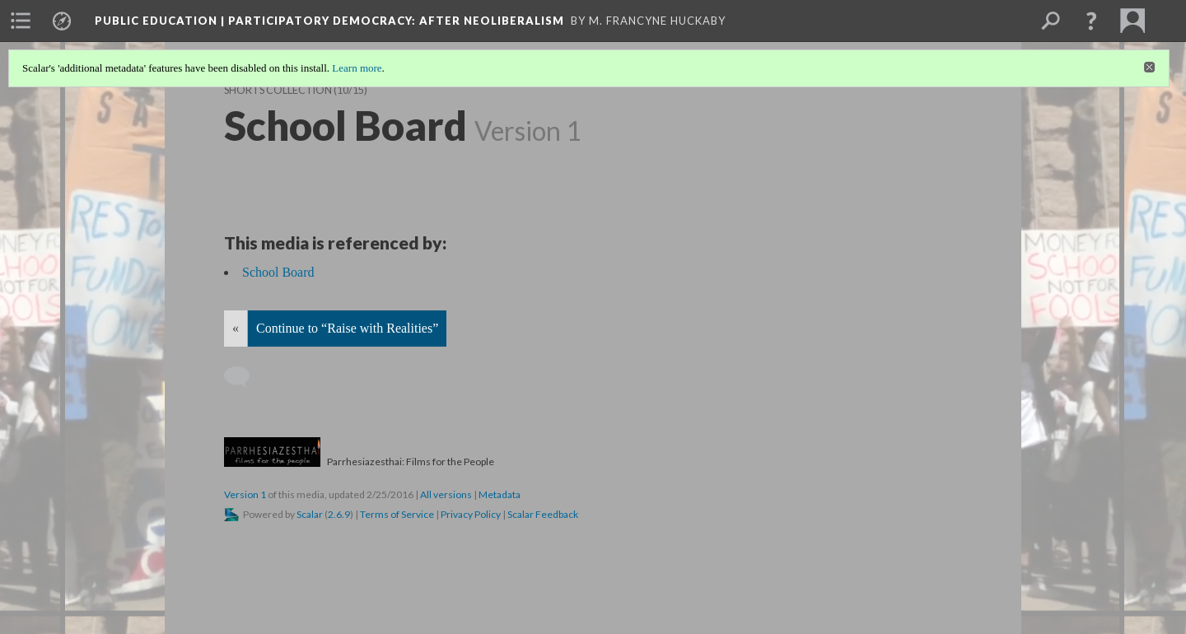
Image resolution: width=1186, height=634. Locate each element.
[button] (1091, 20)
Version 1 (245, 494)
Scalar (309, 514)
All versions (446, 494)
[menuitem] (20, 20)
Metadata (500, 494)
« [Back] (235, 328)
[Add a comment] (244, 377)
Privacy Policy (471, 514)
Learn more (356, 68)
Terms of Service (397, 514)
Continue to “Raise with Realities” (347, 328)
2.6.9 (339, 514)
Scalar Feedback (542, 514)
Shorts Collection (278, 90)
